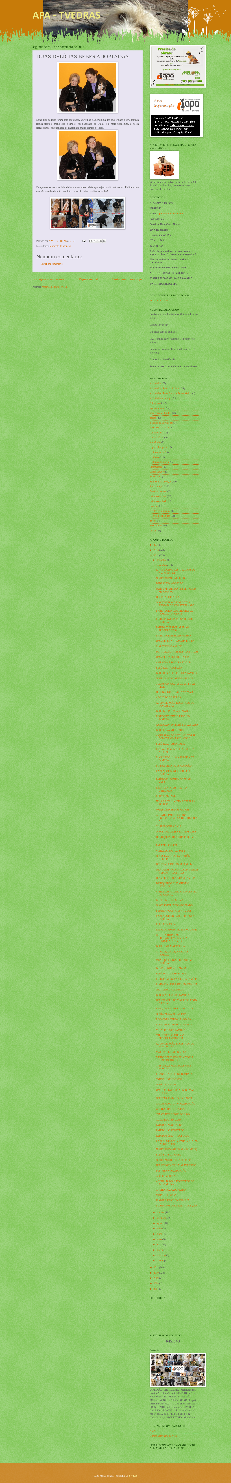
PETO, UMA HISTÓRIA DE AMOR (174, 1008)
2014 (156, 545)
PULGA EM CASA (166, 924)
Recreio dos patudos (160, 516)
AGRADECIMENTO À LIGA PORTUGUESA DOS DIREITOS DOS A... (177, 818)
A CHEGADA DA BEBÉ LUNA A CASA (177, 724)
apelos (153, 418)
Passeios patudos (158, 491)
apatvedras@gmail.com (170, 213)
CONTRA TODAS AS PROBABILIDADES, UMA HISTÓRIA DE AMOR (171, 938)
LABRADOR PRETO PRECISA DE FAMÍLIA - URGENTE (174, 612)
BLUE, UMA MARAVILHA (170, 946)
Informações (156, 467)
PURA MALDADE (165, 796)
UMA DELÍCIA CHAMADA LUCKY (175, 641)
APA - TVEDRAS (66, 15)
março (160, 1250)
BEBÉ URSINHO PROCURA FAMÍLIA (176, 673)
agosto (160, 1223)
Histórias (154, 457)
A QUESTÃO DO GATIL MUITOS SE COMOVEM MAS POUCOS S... (175, 737)
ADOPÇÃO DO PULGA (168, 697)
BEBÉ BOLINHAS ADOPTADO (172, 711)
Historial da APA (158, 452)
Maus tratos (156, 476)
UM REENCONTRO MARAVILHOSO (176, 1165)
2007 (156, 1289)
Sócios (153, 520)
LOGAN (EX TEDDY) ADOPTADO (174, 1024)
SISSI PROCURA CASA (168, 826)
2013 (156, 550)
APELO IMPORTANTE (168, 1176)
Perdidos (154, 506)
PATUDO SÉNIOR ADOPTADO (172, 1135)
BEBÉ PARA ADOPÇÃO (169, 667)
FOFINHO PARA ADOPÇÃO (171, 1170)
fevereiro (161, 1255)
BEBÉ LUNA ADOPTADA (170, 730)
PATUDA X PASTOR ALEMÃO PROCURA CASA (172, 629)
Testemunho (156, 525)
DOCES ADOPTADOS (167, 597)
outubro (161, 1212)
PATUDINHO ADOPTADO (170, 1130)
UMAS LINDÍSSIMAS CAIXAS (172, 809)
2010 (156, 1273)
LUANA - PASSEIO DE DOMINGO (174, 1074)
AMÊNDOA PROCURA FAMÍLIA (174, 662)
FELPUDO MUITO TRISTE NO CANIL (176, 929)
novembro (162, 565)
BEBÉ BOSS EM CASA (168, 1154)
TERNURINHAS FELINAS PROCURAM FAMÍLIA (170, 1037)
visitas (153, 530)
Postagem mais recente (48, 279)
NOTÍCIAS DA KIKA (167, 1084)
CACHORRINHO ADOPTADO (172, 1109)
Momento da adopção (60, 246)
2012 (156, 555)
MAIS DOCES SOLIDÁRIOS (171, 1052)
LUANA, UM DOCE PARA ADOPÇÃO (176, 1205)
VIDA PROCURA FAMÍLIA (170, 1030)
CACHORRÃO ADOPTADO (171, 1189)
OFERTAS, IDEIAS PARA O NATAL (175, 1098)
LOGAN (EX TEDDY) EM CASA (173, 1019)
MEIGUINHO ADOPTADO (170, 989)
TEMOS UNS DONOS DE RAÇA (173, 1114)
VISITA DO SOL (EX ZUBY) (171, 850)
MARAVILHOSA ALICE (169, 646)
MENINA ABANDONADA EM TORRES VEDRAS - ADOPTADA (177, 871)
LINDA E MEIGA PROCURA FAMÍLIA (176, 984)
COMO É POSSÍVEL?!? (168, 1119)
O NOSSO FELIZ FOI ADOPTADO (174, 905)
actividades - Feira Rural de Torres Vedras (170, 393)
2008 (156, 1283)
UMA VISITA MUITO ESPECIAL (173, 657)
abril (159, 1244)
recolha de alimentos (160, 511)
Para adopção (156, 486)
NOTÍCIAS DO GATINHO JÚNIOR (174, 678)
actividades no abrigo (160, 398)
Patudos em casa (158, 496)
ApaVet (153, 1431)
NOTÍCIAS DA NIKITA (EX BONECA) (176, 1149)
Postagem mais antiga (127, 279)
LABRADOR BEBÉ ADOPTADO (173, 635)
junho (160, 1234)
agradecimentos (157, 408)
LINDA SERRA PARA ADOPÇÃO (173, 765)
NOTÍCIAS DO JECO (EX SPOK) (173, 1160)
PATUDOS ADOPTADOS (169, 1125)
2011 (156, 1267)
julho (159, 1228)
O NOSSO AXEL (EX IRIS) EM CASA (176, 831)
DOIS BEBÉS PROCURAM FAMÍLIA (175, 878)
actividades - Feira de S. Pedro (165, 388)
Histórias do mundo (159, 462)
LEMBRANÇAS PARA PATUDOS (173, 910)
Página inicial (88, 279)
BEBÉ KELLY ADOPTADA (170, 743)
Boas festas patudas (159, 427)
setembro (161, 1218)
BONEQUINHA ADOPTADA (171, 968)
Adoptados (155, 403)
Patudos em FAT (158, 501)
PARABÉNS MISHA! (167, 845)
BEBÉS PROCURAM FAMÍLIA (172, 995)
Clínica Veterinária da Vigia (163, 1436)
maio (159, 1239)
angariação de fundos (160, 413)
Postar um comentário (52, 263)
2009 (156, 1278)
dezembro (162, 560)
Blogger (133, 1475)
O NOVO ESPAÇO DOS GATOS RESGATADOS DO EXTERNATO (175, 604)
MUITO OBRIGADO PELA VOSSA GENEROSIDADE (174, 1059)
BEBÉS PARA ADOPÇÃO (169, 583)
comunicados (156, 432)
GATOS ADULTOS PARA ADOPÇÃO (175, 1103)
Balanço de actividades (161, 422)
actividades (155, 383)
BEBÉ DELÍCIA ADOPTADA (171, 973)
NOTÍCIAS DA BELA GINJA (171, 1014)
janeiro (160, 1260)
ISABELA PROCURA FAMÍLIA (172, 1200)
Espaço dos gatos (158, 447)
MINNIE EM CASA (166, 1195)
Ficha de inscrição (159, 300)
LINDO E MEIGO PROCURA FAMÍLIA (177, 979)
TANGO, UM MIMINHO (169, 1079)
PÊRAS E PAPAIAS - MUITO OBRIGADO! (171, 789)
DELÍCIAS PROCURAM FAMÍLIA (174, 864)
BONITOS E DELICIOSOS (170, 900)
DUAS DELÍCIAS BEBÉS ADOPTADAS (177, 651)
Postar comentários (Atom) (54, 287)
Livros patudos (157, 471)
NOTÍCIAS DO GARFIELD (170, 578)
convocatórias (157, 437)
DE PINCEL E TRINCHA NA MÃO (174, 692)
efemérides (155, 442)
